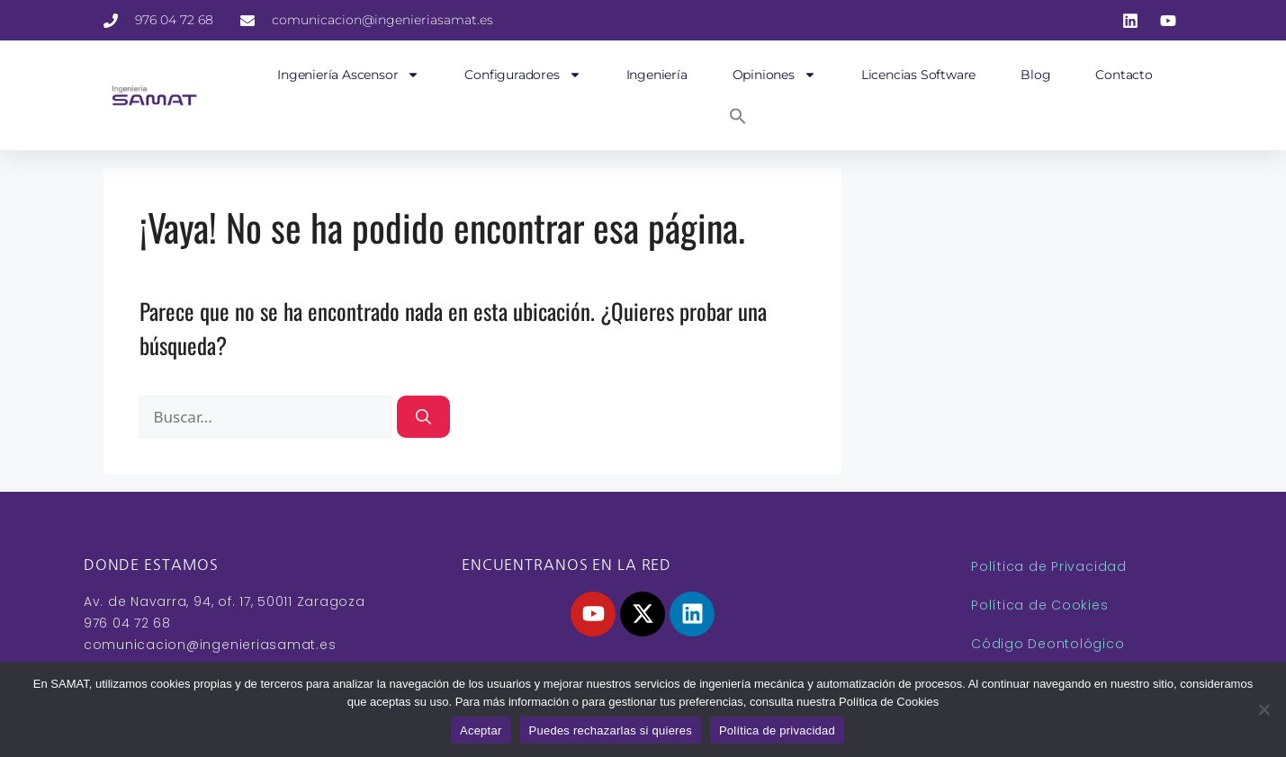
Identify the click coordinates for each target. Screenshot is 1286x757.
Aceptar (481, 730)
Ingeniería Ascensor (348, 74)
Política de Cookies (1039, 605)
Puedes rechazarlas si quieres (610, 730)
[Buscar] (423, 417)
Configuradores (522, 74)
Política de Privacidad (1049, 566)
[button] (738, 116)
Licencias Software (918, 75)
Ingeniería (657, 75)
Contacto (1123, 75)
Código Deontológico (1047, 644)
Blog (1035, 75)
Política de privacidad (777, 730)
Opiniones (774, 74)
